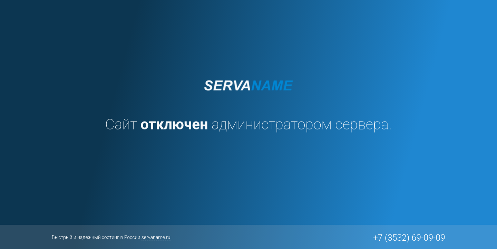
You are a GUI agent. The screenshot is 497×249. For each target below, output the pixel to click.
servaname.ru (156, 237)
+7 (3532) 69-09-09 (409, 238)
